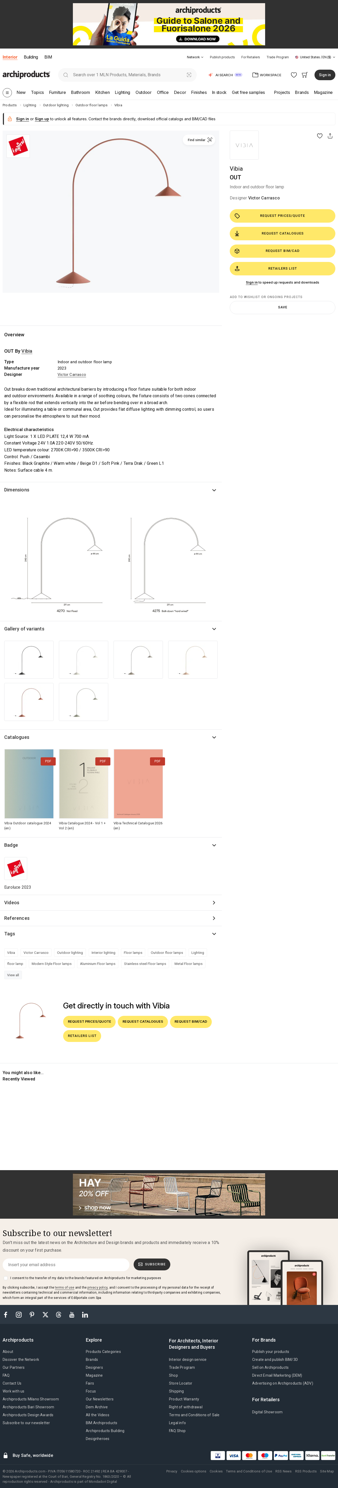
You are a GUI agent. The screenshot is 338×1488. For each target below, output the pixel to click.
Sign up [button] (42, 119)
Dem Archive (97, 1407)
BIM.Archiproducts (101, 1423)
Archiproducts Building (105, 1431)
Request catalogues (269, 233)
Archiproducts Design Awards (28, 1415)
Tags (9, 933)
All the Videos (97, 1415)
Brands (92, 1359)
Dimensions (16, 489)
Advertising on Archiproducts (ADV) (282, 1383)
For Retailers (250, 57)
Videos (11, 902)
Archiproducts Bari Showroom (28, 1407)
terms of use (64, 1287)
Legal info (177, 1423)
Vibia (236, 168)
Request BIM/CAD (267, 251)
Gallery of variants (24, 628)
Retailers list (265, 268)
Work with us (13, 1391)
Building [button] (31, 57)
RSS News (283, 1471)
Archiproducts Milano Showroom (31, 1399)
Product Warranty (184, 1399)
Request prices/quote (269, 216)
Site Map (327, 1471)
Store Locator (181, 1383)
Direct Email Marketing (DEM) (277, 1375)
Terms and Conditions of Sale (194, 1415)
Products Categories (103, 1352)
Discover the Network (21, 1359)
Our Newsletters (100, 1399)
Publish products (222, 57)
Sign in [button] (325, 75)
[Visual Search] (189, 74)
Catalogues (16, 737)
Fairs (90, 1383)
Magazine (94, 1375)
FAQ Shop (177, 1431)
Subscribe (152, 1264)
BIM (48, 57)
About (8, 1352)
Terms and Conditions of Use (249, 1471)
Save (282, 307)
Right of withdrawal (186, 1407)
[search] (65, 74)
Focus (91, 1391)
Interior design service (188, 1359)
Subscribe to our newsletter (26, 1423)
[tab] (202, 57)
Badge (11, 845)
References (17, 918)
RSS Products (306, 1471)
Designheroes (97, 1439)
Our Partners (14, 1367)
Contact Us (12, 1383)
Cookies (216, 1471)
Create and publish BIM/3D (275, 1359)
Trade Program (277, 57)
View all (13, 975)
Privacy (171, 1471)
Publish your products (270, 1352)
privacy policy (97, 1287)
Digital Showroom (267, 1412)
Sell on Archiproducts (270, 1367)
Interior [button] (10, 57)
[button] (195, 57)
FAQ (6, 1375)
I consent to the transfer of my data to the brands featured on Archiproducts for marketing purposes (85, 1278)
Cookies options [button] (193, 1471)
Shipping (176, 1391)
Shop (173, 1375)
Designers (94, 1367)
